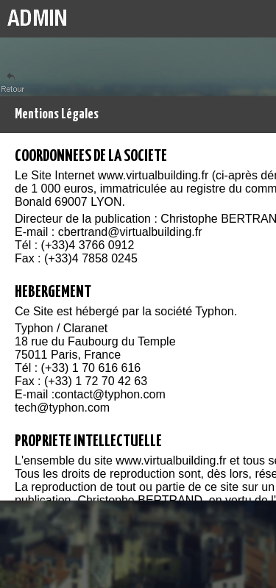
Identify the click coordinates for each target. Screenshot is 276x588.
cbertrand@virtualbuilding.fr (130, 232)
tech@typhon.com (62, 407)
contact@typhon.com (110, 394)
